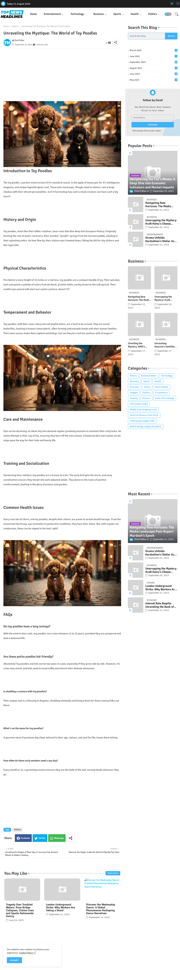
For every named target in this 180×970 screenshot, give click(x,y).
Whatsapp (59, 838)
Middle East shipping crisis (143, 409)
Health (135, 14)
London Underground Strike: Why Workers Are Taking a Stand (60, 907)
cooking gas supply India (142, 420)
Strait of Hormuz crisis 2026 (144, 415)
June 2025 (153, 56)
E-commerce (161, 392)
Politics (152, 14)
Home (33, 14)
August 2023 (153, 68)
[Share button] (70, 838)
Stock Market (161, 387)
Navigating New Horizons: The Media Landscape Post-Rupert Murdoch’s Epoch (159, 204)
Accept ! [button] (14, 960)
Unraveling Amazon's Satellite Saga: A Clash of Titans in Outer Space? (164, 345)
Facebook (25, 838)
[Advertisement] (62, 73)
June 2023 (153, 73)
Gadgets (134, 392)
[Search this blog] (146, 36)
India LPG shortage (164, 398)
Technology (77, 14)
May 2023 (153, 79)
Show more (113, 873)
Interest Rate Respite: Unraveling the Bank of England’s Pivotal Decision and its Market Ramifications (160, 605)
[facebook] (178, 3)
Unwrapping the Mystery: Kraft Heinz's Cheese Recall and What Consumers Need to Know (161, 222)
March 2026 (153, 50)
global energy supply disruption (146, 426)
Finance (146, 398)
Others (15, 26)
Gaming (134, 398)
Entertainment (52, 14)
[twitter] (172, 3)
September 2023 (153, 62)
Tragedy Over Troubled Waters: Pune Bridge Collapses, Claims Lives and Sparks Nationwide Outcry (20, 910)
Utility (147, 387)
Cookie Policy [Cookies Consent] (26, 952)
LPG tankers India (139, 403)
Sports (117, 14)
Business (98, 14)
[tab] (33, 14)
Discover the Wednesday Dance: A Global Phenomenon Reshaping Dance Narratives (100, 909)
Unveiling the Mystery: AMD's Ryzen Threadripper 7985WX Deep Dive (139, 345)
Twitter (41, 838)
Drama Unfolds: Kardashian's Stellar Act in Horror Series (160, 239)
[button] (168, 14)
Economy (134, 387)
